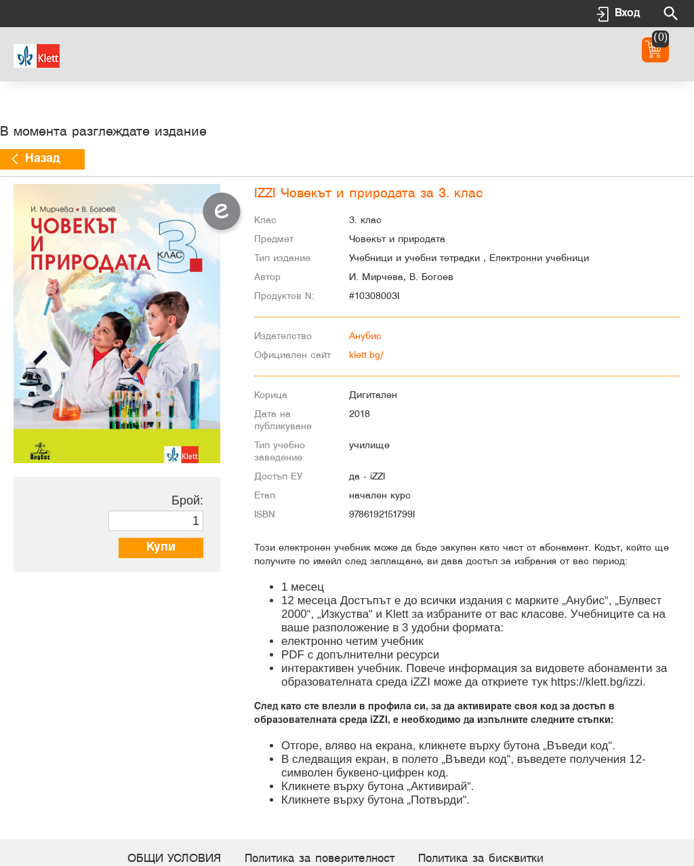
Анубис (365, 336)
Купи (161, 547)
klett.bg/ (366, 355)
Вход (627, 13)
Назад (42, 159)
